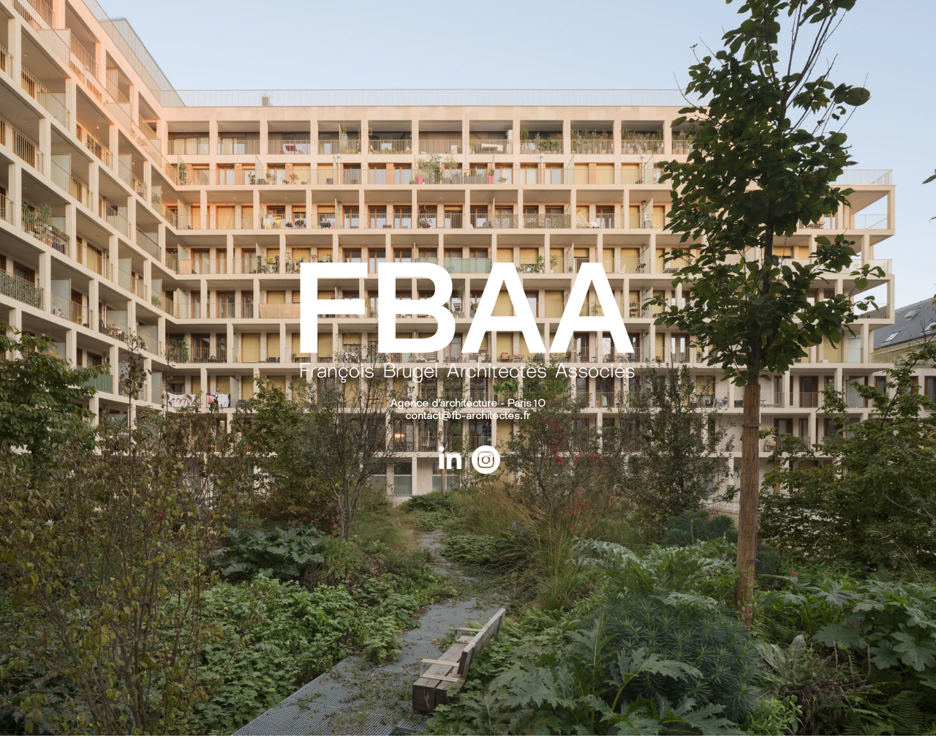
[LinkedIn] (450, 459)
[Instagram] (486, 459)
